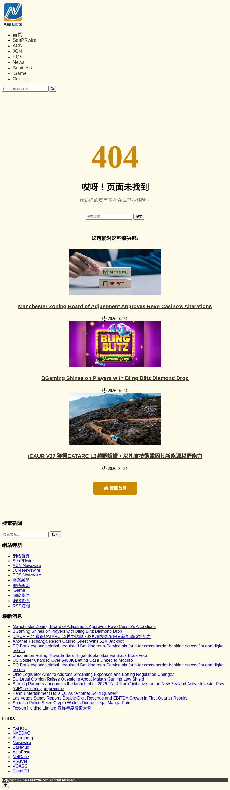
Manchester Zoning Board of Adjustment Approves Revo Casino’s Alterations (115, 306)
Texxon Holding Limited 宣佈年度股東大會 (52, 708)
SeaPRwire (24, 40)
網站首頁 (21, 556)
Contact (21, 79)
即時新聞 (21, 585)
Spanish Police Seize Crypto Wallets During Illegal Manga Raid (71, 703)
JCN (17, 51)
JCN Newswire (26, 570)
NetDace (21, 756)
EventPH (21, 771)
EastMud (21, 747)
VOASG (20, 766)
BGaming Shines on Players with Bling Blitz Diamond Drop (115, 378)
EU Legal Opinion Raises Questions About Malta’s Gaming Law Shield (78, 679)
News (19, 62)
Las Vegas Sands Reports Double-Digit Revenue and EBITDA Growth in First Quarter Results (100, 698)
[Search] (52, 89)
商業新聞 (21, 580)
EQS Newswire (27, 575)
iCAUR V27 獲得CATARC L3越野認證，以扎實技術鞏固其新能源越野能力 (115, 456)
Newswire (22, 742)
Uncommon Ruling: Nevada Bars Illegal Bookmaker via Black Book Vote (80, 655)
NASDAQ (22, 733)
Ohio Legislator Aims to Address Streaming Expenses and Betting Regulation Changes (93, 674)
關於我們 (21, 595)
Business (22, 67)
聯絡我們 (21, 601)
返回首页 (115, 488)
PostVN (20, 761)
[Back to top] (5, 785)
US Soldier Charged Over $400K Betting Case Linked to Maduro (73, 660)
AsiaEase (22, 752)
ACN (18, 45)
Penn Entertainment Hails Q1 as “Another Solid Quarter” (65, 693)
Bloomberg (23, 738)
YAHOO (20, 728)
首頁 (17, 34)
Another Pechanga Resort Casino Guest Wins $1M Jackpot (68, 641)
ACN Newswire (27, 565)
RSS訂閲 (21, 606)
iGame (20, 73)
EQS (18, 56)
